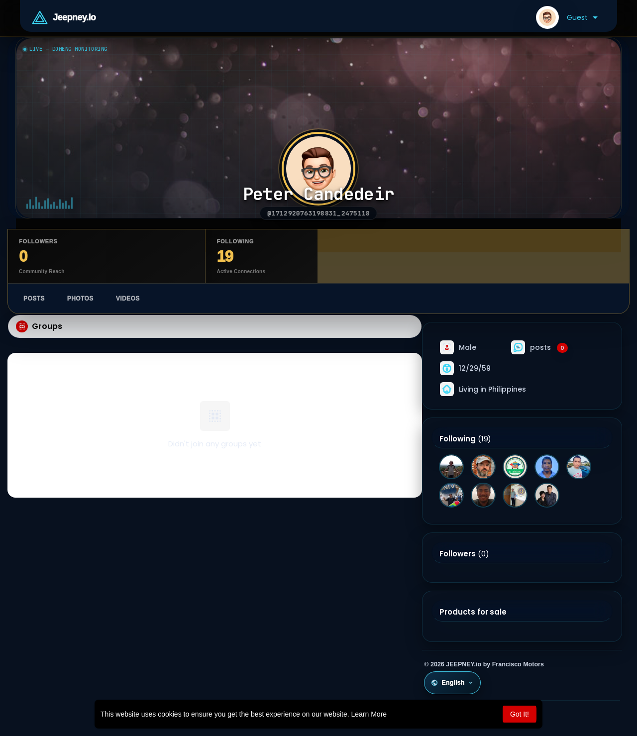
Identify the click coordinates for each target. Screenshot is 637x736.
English (452, 682)
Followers (457, 554)
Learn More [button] (369, 714)
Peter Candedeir (319, 194)
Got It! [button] (519, 714)
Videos (128, 298)
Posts (34, 298)
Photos (80, 298)
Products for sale (472, 612)
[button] (566, 17)
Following (457, 439)
